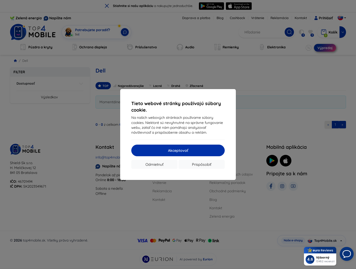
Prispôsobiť (201, 164)
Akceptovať (178, 150)
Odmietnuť (154, 164)
